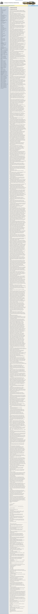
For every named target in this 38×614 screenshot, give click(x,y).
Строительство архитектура (3, 28)
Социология (2, 26)
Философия (2, 34)
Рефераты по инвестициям (3, 80)
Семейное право (2, 25)
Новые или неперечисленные (4, 87)
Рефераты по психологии (3, 60)
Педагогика (2, 11)
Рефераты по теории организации (4, 50)
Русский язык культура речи (3, 22)
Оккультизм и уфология (3, 10)
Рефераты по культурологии (3, 66)
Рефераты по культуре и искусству (4, 75)
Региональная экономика (3, 17)
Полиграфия (2, 12)
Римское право (2, 21)
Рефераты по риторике (3, 61)
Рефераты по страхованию (3, 63)
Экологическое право (3, 40)
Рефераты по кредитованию (3, 76)
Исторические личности (3, 82)
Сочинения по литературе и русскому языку (3, 47)
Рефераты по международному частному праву (4, 73)
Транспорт (2, 32)
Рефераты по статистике (3, 62)
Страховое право (2, 27)
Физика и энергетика (3, 33)
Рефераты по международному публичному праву (4, 71)
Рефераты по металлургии (3, 57)
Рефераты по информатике (3, 81)
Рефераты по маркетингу (3, 70)
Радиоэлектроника (2, 16)
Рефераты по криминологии (3, 86)
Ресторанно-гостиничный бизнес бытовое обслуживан (4, 20)
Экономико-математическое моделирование (3, 43)
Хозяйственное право (3, 38)
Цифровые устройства (3, 39)
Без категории (2, 88)
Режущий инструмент (3, 18)
